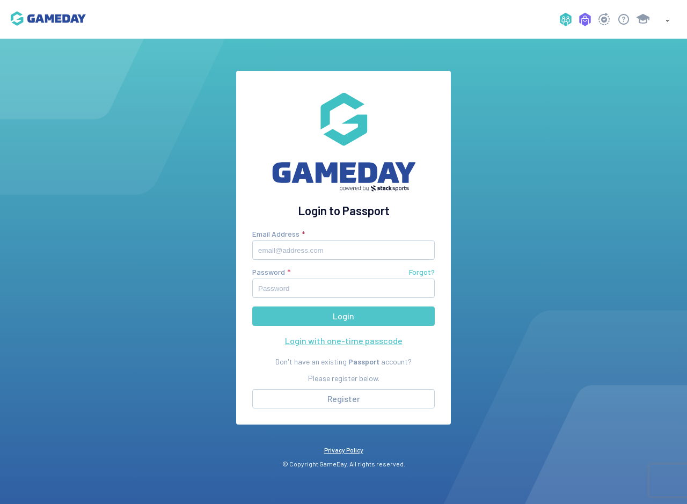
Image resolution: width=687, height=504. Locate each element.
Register (343, 398)
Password (268, 271)
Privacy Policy (343, 450)
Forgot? (422, 271)
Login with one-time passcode (344, 340)
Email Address (275, 233)
